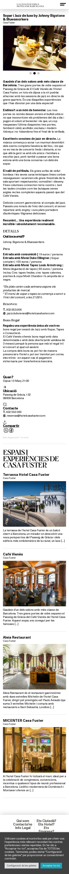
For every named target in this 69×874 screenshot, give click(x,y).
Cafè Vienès (13, 554)
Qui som (22, 821)
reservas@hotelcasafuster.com (26, 415)
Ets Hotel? (46, 824)
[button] (30, 73)
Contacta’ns (22, 824)
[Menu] (63, 4)
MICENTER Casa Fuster (23, 720)
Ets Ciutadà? (46, 821)
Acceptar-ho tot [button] (51, 865)
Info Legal (23, 828)
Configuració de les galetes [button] (21, 865)
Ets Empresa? (46, 829)
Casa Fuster (9, 22)
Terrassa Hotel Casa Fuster (26, 474)
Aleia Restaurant (17, 637)
